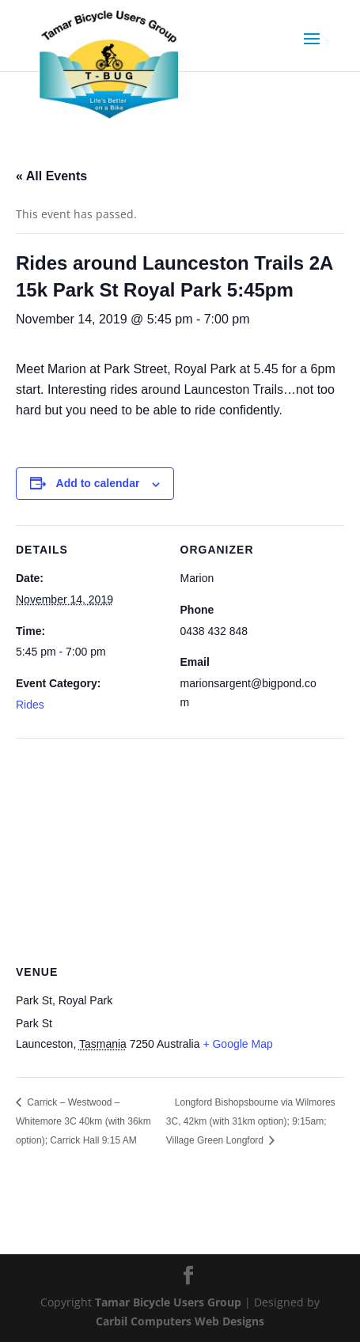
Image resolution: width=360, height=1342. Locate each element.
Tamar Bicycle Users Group (168, 1302)
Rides (30, 704)
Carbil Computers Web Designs (180, 1321)
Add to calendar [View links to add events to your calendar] (98, 483)
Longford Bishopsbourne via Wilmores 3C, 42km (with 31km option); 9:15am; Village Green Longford (250, 1121)
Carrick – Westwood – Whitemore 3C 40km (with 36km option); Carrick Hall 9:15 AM (83, 1121)
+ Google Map (237, 1044)
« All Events (51, 176)
